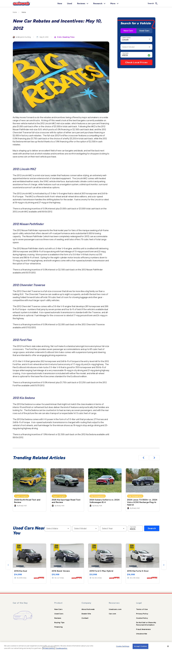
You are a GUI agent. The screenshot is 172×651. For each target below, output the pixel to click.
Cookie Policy (142, 618)
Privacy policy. (49, 648)
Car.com (112, 614)
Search (152, 528)
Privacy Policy (142, 614)
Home (15, 12)
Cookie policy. (61, 648)
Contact (85, 618)
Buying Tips (59, 622)
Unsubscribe (141, 634)
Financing (58, 627)
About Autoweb (88, 609)
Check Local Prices (136, 62)
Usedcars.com (115, 609)
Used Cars (144, 30)
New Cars (128, 30)
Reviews (57, 618)
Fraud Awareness (143, 629)
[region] (86, 646)
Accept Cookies (140, 646)
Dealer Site (86, 614)
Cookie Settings (122, 646)
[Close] (168, 646)
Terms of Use (142, 609)
